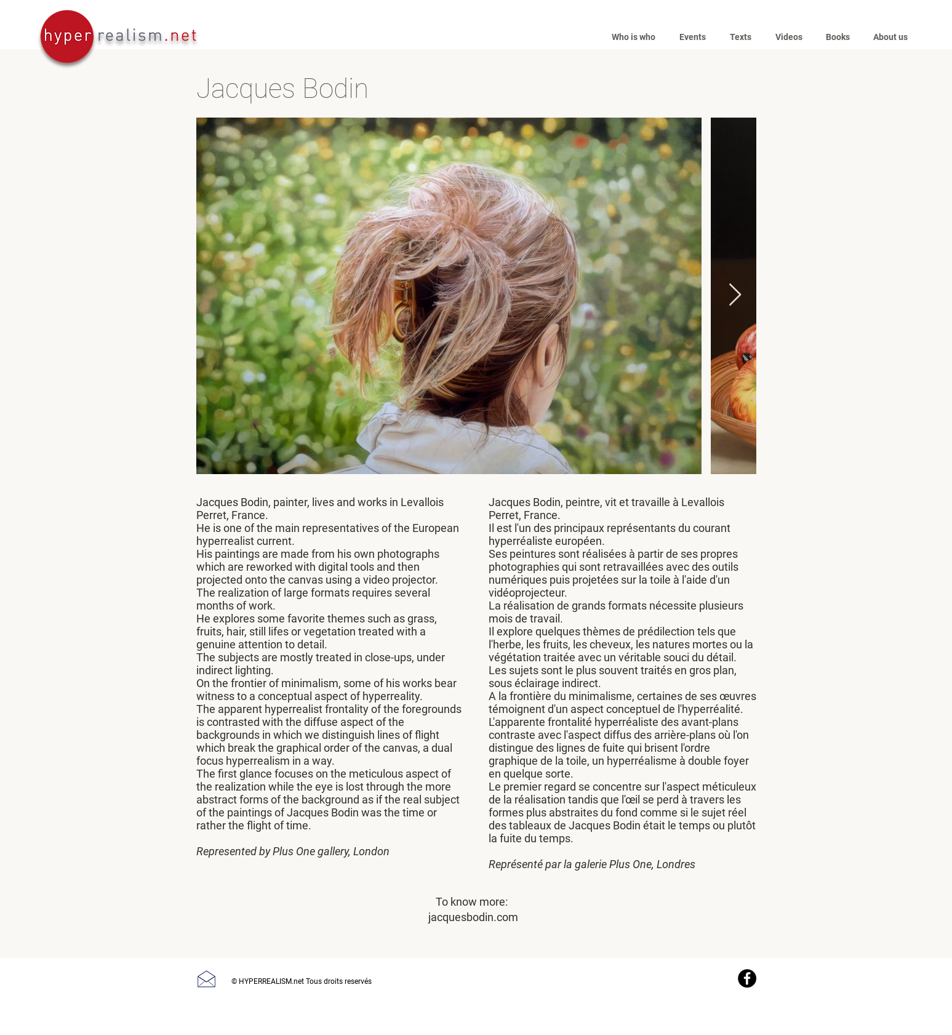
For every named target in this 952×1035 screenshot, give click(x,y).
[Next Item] (735, 295)
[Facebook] (747, 978)
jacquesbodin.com (473, 917)
